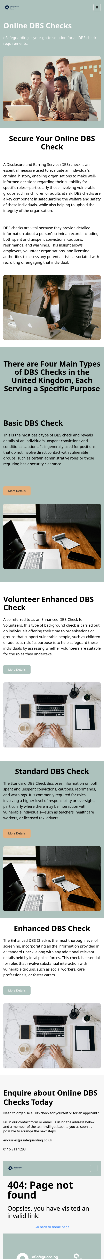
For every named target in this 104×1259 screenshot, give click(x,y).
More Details (17, 491)
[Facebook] (48, 1214)
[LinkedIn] (56, 1214)
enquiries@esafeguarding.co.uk (27, 1140)
